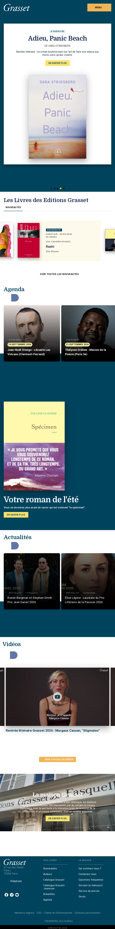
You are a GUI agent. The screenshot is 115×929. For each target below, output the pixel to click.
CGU (39, 912)
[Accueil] (17, 7)
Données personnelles (87, 912)
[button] (51, 188)
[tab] (13, 207)
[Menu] (99, 7)
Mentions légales (24, 912)
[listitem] (6, 894)
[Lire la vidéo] (57, 696)
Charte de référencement (58, 912)
